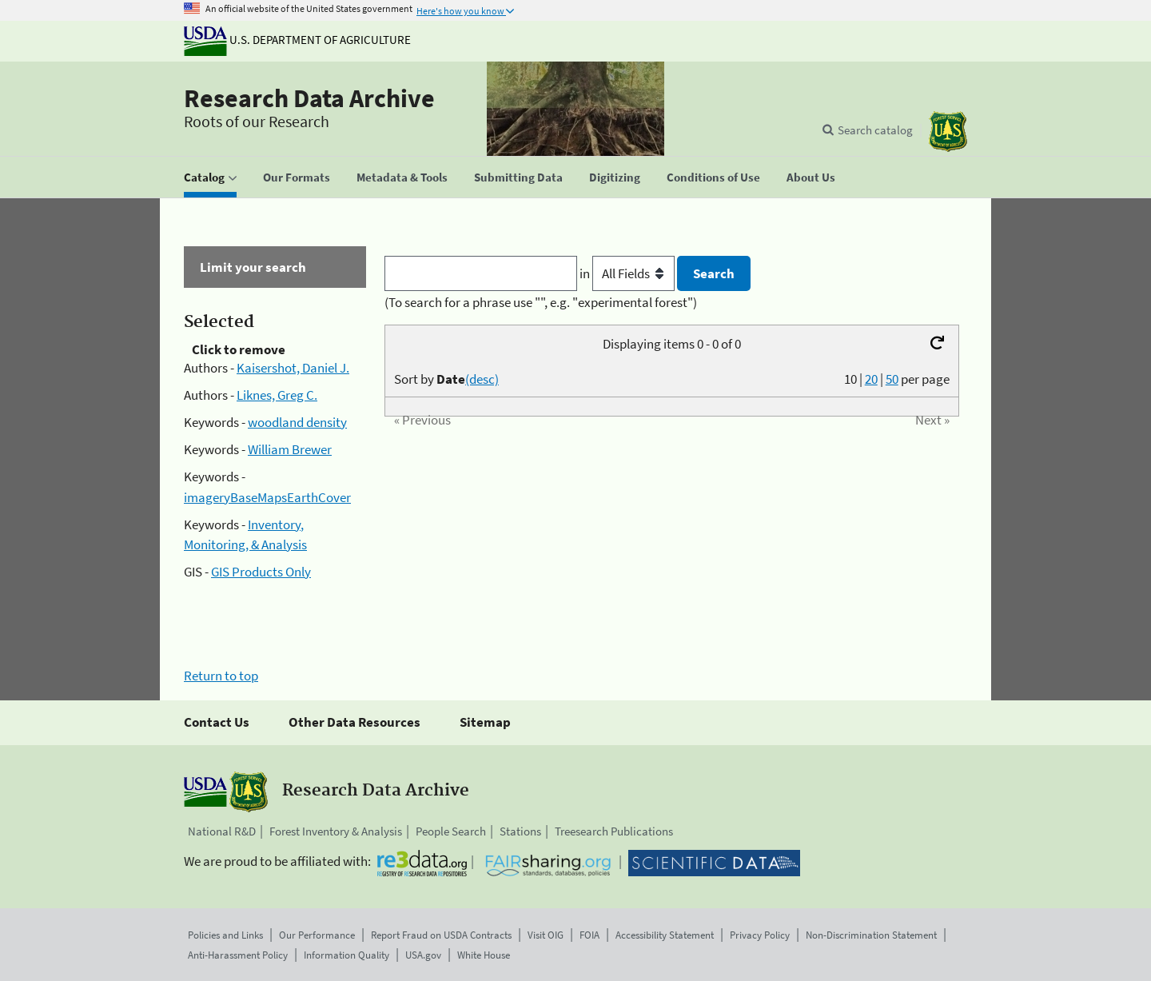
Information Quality (346, 955)
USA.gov (423, 955)
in (628, 273)
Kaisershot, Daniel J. (293, 368)
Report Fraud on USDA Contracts (441, 935)
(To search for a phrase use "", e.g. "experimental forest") (540, 302)
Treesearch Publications (614, 831)
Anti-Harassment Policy (238, 955)
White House (483, 955)
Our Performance (317, 935)
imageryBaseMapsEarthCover (267, 497)
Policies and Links (225, 935)
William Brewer (290, 449)
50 (892, 379)
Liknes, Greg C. (277, 395)
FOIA (589, 935)
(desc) (482, 379)
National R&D (222, 831)
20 (871, 379)
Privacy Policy (760, 935)
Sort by (446, 379)
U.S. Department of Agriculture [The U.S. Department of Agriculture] (297, 39)
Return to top (221, 675)
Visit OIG (546, 935)
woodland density (297, 422)
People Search (451, 831)
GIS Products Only (261, 571)
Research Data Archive (309, 98)
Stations (520, 831)
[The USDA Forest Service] (948, 131)
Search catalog (875, 130)
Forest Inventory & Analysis (335, 831)
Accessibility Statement (664, 935)
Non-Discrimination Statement (871, 935)
